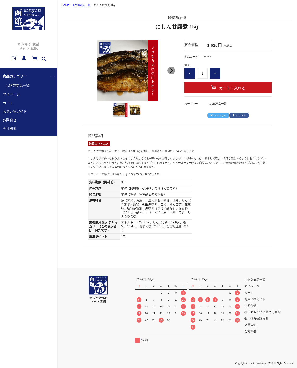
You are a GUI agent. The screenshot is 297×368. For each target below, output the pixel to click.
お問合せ (9, 120)
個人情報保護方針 (256, 318)
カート (8, 103)
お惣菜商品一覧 (18, 86)
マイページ (11, 94)
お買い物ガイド (15, 111)
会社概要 (9, 128)
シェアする (239, 115)
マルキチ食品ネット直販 (28, 46)
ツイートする (218, 115)
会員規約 (250, 324)
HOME (66, 5)
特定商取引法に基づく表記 (262, 312)
